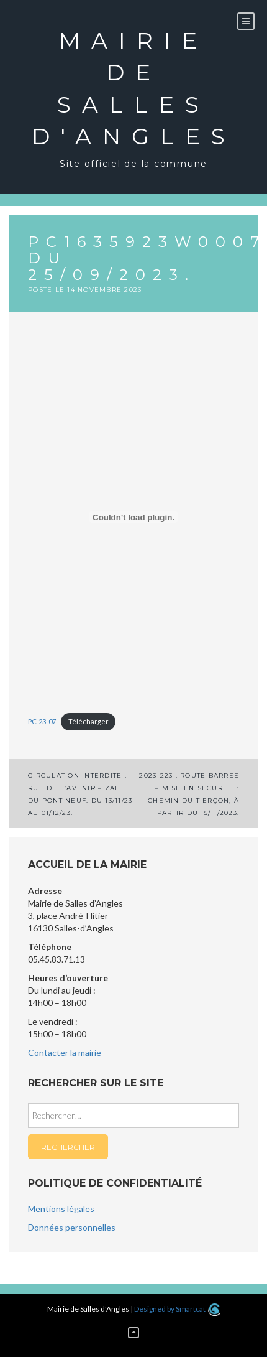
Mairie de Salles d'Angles (134, 88)
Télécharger (88, 721)
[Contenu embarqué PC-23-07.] (133, 517)
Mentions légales (61, 1208)
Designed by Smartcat (176, 1308)
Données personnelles (71, 1227)
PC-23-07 (42, 721)
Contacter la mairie (64, 1052)
